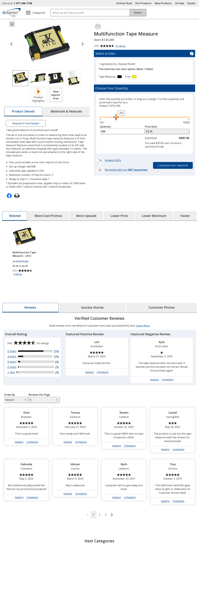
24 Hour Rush (124, 3)
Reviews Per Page (39, 394)
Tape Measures (39, 554)
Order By (9, 394)
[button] (56, 95)
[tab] (23, 111)
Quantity (105, 126)
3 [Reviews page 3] (105, 514)
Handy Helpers (161, 554)
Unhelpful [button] (102, 372)
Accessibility (11, 586)
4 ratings (18, 274)
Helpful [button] (89, 372)
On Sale (179, 3)
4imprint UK (158, 591)
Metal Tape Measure (115, 554)
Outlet (192, 3)
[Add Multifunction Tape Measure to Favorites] (98, 26)
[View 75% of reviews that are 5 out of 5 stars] (33, 351)
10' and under (83, 554)
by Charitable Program (121, 591)
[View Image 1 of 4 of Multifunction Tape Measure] (20, 78)
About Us (10, 580)
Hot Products (143, 3)
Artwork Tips (109, 586)
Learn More (143, 325)
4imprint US (158, 580)
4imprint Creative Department (119, 580)
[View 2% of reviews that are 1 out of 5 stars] (33, 372)
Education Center (63, 580)
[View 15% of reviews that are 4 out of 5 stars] (33, 356)
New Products (163, 3)
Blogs (56, 591)
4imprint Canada (160, 586)
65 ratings (121, 46)
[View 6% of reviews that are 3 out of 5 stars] (33, 361)
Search (138, 12)
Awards (57, 586)
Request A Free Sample (26, 123)
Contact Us (11, 591)
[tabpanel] (99, 417)
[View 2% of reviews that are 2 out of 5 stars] (33, 367)
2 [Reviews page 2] (99, 514)
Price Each (151, 126)
